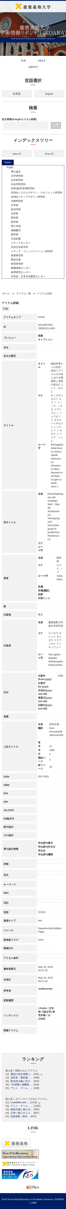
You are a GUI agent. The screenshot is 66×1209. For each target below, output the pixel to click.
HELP (41, 60)
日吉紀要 (13, 239)
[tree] (33, 222)
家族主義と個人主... (21, 1109)
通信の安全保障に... (21, 1074)
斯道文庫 (13, 259)
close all (49, 153)
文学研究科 (14, 176)
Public (7, 162)
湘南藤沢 (13, 230)
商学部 (12, 218)
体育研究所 (14, 264)
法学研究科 (14, 180)
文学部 (12, 205)
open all (16, 153)
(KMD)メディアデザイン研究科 (25, 197)
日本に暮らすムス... (21, 1112)
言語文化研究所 (17, 247)
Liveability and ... (20, 1102)
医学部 (12, 222)
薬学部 (12, 234)
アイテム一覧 (23, 293)
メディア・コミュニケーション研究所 (29, 251)
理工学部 (13, 226)
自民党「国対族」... (21, 1077)
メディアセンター (18, 243)
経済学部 (13, 209)
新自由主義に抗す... (21, 1081)
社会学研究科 (16, 184)
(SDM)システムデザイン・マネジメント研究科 (34, 192)
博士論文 (13, 171)
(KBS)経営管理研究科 (20, 188)
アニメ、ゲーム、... (21, 1088)
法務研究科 (14, 201)
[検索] (26, 125)
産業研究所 (14, 255)
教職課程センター (18, 268)
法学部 (12, 213)
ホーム (6, 293)
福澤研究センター (18, 272)
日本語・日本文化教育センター (25, 276)
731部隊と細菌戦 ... (21, 1084)
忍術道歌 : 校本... (20, 1116)
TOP (23, 60)
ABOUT (33, 66)
